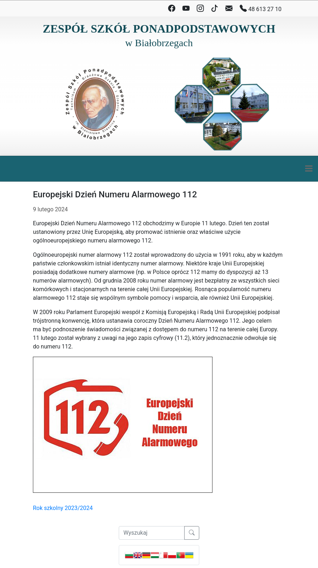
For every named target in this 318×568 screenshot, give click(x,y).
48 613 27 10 (261, 8)
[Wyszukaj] (152, 533)
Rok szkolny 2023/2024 (63, 508)
